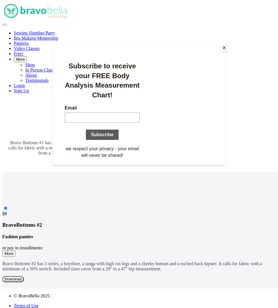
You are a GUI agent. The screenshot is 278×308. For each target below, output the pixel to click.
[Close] (224, 47)
